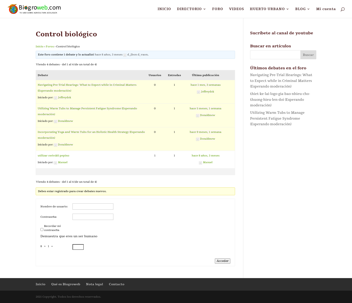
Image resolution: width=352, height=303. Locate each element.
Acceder (223, 261)
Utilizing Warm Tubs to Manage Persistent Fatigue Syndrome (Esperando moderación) (277, 118)
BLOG (300, 9)
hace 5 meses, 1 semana (205, 108)
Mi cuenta (326, 9)
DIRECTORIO (189, 9)
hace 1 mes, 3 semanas (206, 85)
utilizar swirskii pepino (53, 155)
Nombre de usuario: (54, 206)
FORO (217, 9)
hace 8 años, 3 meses (109, 54)
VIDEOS (236, 9)
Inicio (40, 46)
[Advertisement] (283, 172)
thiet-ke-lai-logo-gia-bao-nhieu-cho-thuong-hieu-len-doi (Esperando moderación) (280, 100)
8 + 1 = (47, 246)
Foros (50, 46)
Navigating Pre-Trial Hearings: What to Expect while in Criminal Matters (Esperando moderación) (281, 81)
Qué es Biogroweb (65, 284)
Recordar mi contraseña (52, 228)
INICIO (164, 9)
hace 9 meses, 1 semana (205, 132)
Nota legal (94, 284)
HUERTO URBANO (267, 9)
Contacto (116, 284)
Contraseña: (48, 217)
